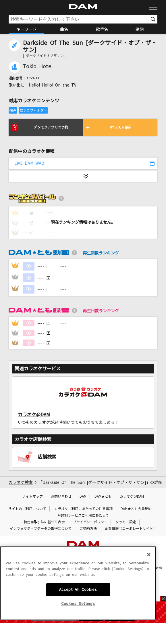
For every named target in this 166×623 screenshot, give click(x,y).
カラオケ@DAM (34, 414)
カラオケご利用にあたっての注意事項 (83, 509)
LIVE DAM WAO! (29, 163)
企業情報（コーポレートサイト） (131, 528)
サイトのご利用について (27, 509)
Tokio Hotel (38, 66)
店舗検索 (47, 456)
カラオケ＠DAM (132, 496)
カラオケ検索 (21, 482)
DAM (83, 496)
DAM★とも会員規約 (136, 509)
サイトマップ (32, 496)
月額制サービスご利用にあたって (83, 515)
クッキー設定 (125, 522)
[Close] (148, 591)
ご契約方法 (88, 528)
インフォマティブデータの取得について (41, 528)
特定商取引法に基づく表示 (44, 522)
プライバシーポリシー (90, 522)
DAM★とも (103, 496)
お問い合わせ (61, 496)
